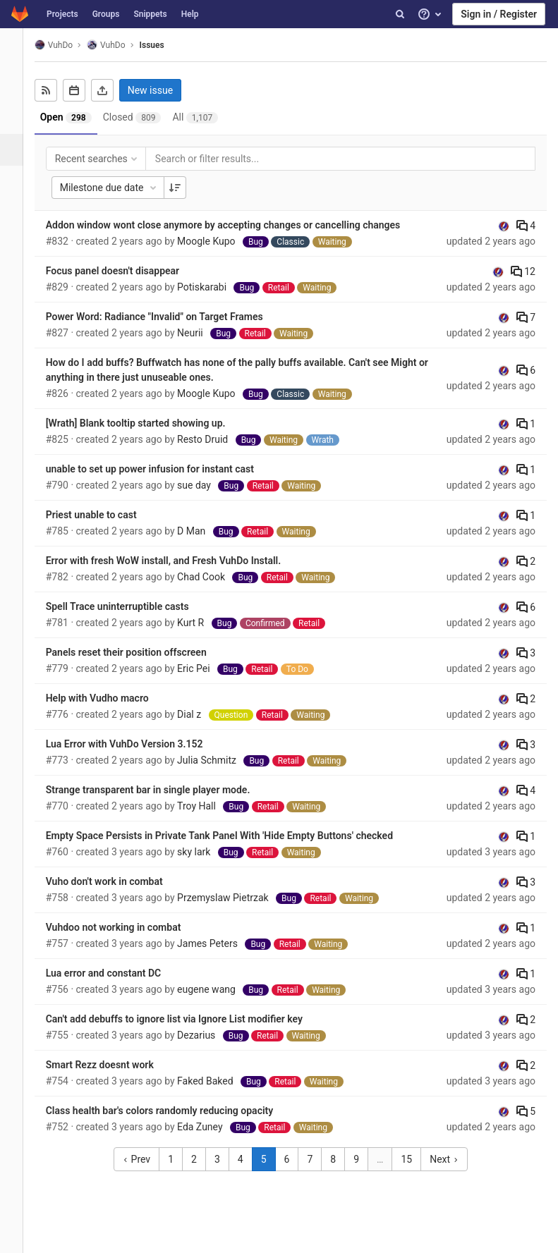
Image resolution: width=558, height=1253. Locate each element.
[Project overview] (17, 86)
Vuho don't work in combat (116, 881)
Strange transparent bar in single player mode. (160, 789)
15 (412, 1159)
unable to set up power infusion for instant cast (162, 469)
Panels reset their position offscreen (138, 652)
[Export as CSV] (114, 90)
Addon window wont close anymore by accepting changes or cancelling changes (235, 225)
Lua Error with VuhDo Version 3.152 (136, 744)
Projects (62, 14)
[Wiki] (17, 277)
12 (523, 271)
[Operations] (17, 213)
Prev (143, 1159)
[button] (17, 1236)
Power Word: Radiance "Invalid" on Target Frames (166, 316)
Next (450, 1159)
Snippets (149, 14)
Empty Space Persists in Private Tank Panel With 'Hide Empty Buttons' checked (231, 835)
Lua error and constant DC (115, 973)
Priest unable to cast (103, 514)
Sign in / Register (499, 14)
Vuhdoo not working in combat (125, 927)
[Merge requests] (17, 181)
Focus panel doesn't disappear (124, 270)
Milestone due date (121, 187)
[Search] (400, 14)
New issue (162, 90)
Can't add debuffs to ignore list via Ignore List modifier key (186, 1019)
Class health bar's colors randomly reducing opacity (172, 1110)
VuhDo (66, 44)
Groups (106, 14)
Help (190, 14)
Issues (164, 45)
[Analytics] (17, 245)
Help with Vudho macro (109, 698)
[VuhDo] (17, 49)
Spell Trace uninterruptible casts (129, 606)
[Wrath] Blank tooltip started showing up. (148, 423)
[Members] (17, 308)
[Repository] (17, 118)
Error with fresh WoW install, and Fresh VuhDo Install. (175, 560)
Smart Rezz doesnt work (112, 1064)
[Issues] (19, 150)
